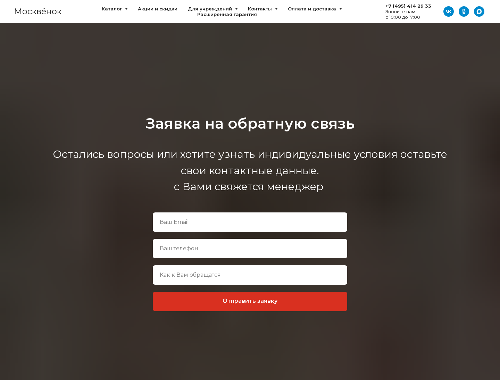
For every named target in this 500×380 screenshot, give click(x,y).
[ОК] (464, 11)
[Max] (479, 11)
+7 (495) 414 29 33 (408, 6)
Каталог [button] (112, 8)
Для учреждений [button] (210, 8)
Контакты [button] (260, 8)
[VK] (448, 11)
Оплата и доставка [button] (313, 8)
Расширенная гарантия (227, 14)
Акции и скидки (157, 8)
